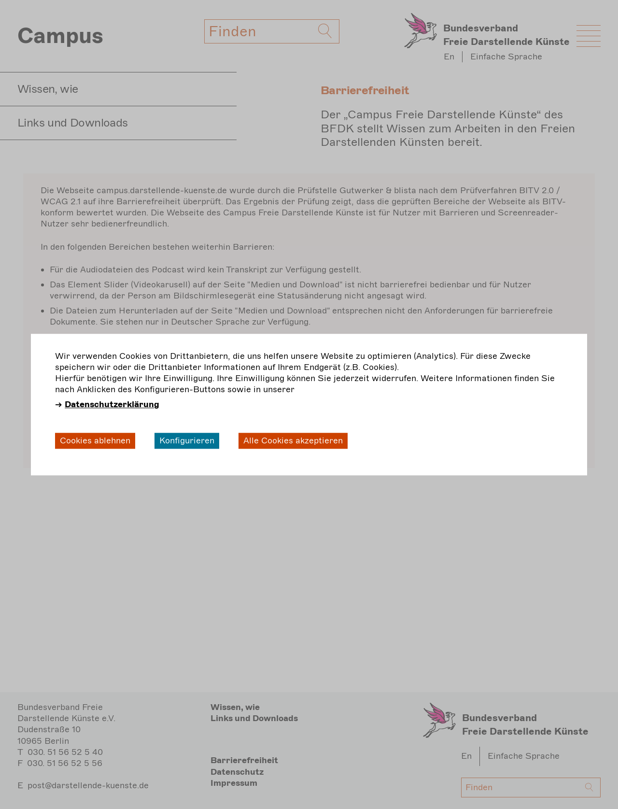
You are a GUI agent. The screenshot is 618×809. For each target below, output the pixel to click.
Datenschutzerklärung (112, 404)
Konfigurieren (186, 440)
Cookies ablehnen (95, 440)
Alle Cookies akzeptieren (293, 440)
